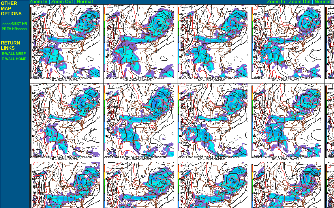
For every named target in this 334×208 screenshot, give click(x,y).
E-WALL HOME (14, 59)
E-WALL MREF (14, 54)
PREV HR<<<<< (14, 29)
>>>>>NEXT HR (14, 24)
